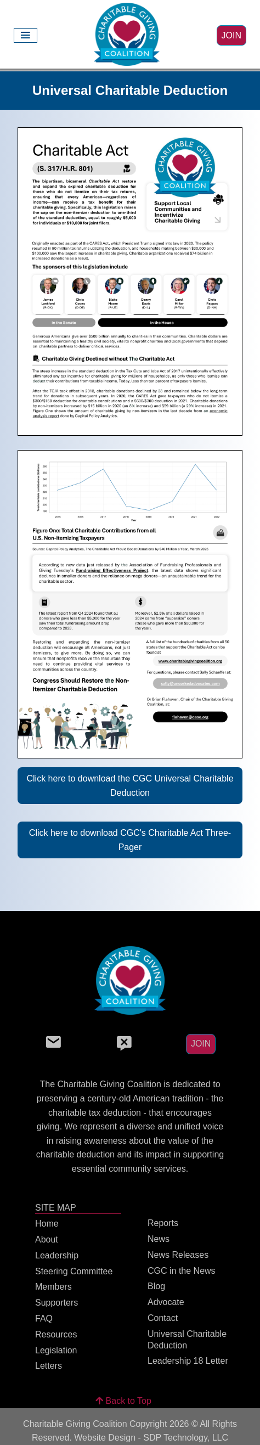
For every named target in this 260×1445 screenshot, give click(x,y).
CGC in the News (182, 1270)
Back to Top (123, 1400)
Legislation (56, 1350)
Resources (56, 1334)
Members (53, 1286)
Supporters (56, 1302)
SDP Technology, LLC (185, 1437)
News (158, 1239)
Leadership (56, 1255)
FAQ (44, 1318)
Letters (48, 1365)
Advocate (166, 1302)
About (46, 1239)
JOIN (231, 35)
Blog (156, 1286)
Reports (163, 1223)
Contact (163, 1318)
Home (47, 1223)
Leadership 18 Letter (188, 1360)
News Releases (178, 1255)
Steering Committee (73, 1271)
